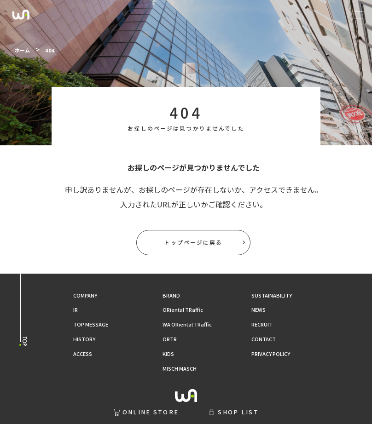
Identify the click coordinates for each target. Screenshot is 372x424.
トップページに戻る (193, 242)
